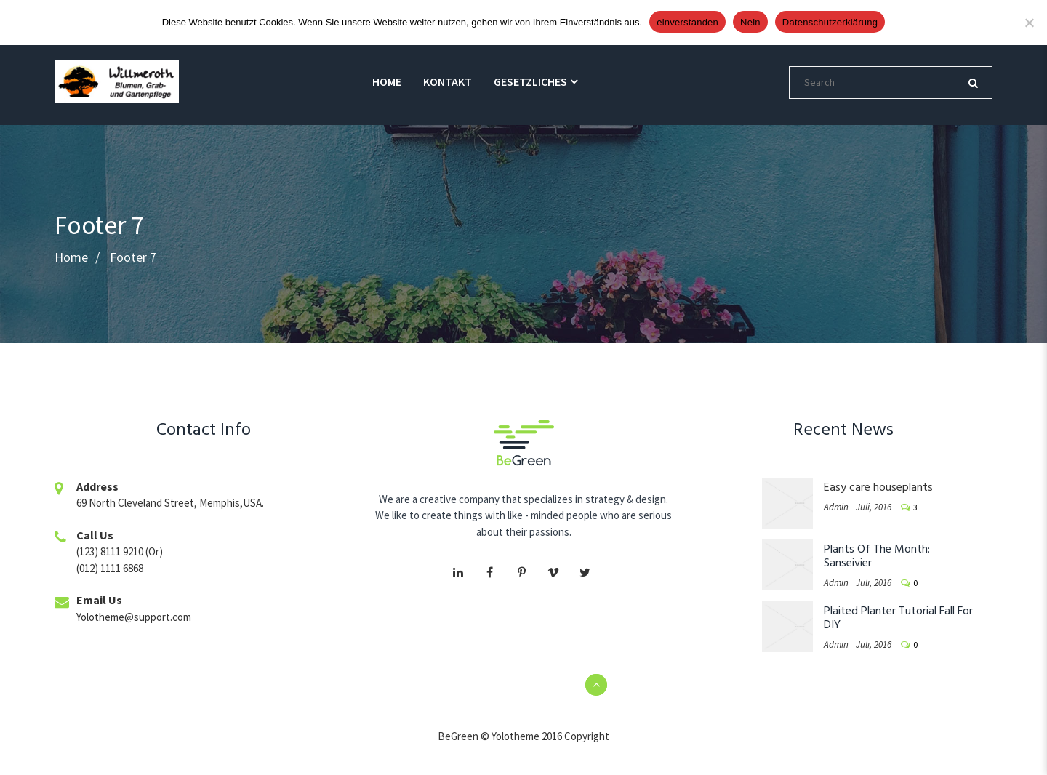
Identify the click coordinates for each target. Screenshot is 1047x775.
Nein (750, 22)
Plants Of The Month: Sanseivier (877, 556)
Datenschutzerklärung (830, 22)
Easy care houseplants (878, 487)
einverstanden (687, 22)
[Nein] (1029, 22)
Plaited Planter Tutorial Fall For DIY (898, 618)
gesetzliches (530, 81)
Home (386, 81)
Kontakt (447, 81)
